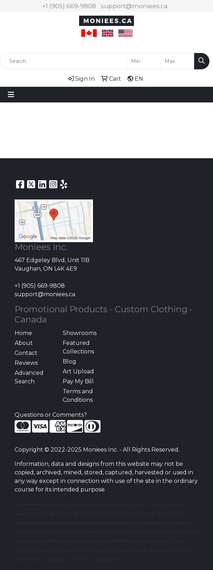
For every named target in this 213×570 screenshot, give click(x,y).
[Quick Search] (64, 61)
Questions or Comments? (51, 414)
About (24, 343)
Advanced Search (29, 377)
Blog (69, 361)
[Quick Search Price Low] (144, 61)
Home (23, 333)
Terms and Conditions (78, 395)
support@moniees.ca (134, 6)
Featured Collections (78, 347)
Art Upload (78, 371)
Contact (26, 353)
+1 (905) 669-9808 (69, 6)
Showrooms (80, 333)
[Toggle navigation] (11, 95)
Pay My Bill (78, 381)
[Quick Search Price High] (177, 61)
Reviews (26, 362)
